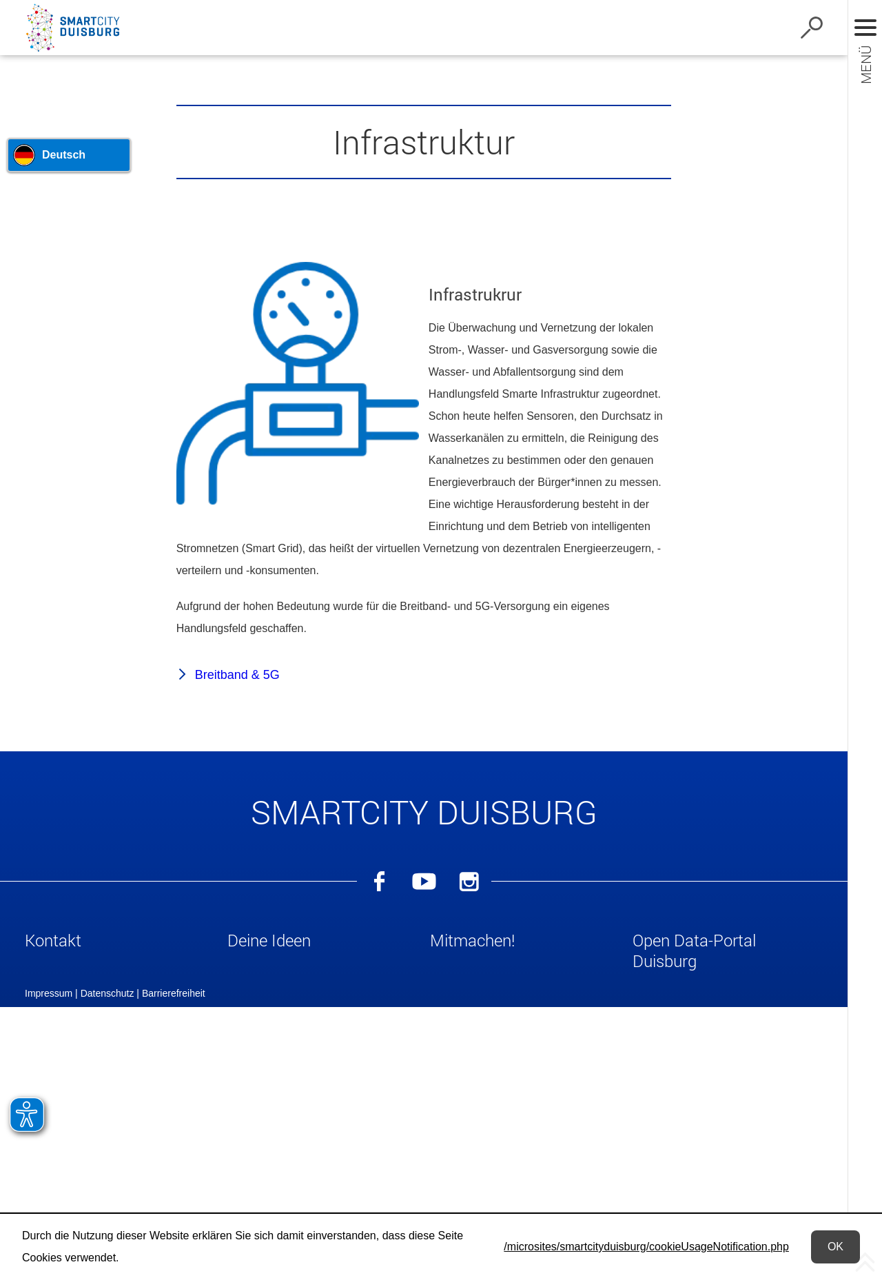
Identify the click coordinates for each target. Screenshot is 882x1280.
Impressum (48, 1198)
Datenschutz (107, 1198)
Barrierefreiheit (173, 1198)
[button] (120, 943)
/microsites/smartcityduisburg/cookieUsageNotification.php (646, 1246)
